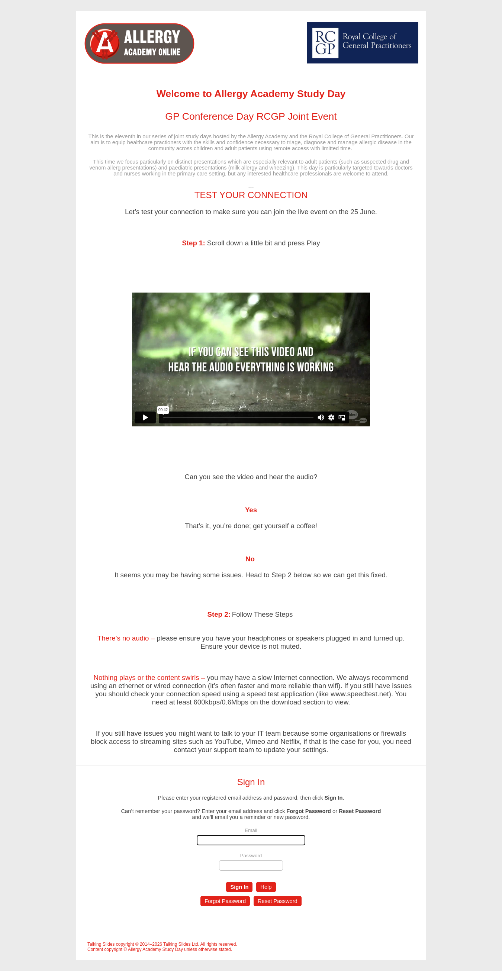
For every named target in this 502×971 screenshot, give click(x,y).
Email (251, 830)
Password (251, 855)
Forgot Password (225, 901)
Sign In (239, 887)
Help (265, 887)
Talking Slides (101, 944)
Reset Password (277, 901)
